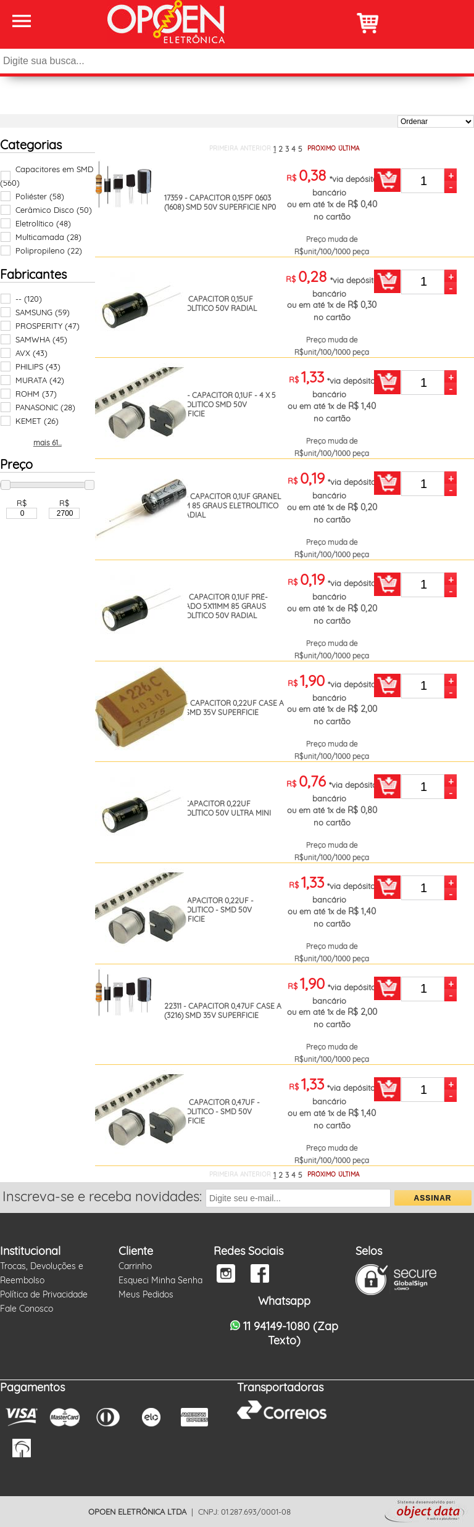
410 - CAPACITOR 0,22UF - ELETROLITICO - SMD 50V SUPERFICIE (209, 910)
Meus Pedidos (145, 1294)
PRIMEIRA (223, 148)
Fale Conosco (26, 1308)
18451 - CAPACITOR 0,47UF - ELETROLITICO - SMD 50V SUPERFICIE (212, 1111)
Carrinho (135, 1266)
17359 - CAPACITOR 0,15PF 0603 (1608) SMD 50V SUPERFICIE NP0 (220, 202)
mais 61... (47, 442)
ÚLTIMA (348, 148)
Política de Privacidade (44, 1294)
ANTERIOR (255, 148)
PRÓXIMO (321, 148)
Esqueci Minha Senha (160, 1280)
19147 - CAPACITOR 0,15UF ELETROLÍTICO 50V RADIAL (210, 303)
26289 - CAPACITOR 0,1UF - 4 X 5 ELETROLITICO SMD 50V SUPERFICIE (220, 404)
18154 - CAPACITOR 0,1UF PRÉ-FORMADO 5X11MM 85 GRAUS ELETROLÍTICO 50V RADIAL (216, 606)
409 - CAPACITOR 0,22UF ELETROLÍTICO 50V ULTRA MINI (217, 808)
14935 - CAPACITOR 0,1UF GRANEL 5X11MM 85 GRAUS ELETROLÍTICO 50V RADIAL (222, 505)
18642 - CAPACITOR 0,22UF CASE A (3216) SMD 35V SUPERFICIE (224, 707)
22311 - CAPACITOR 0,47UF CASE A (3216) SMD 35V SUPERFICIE (222, 1010)
